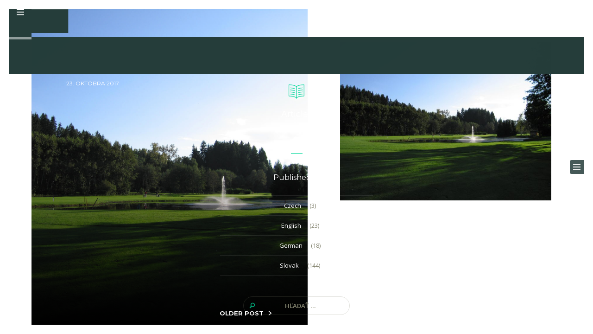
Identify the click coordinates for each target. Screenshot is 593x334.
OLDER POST (242, 313)
